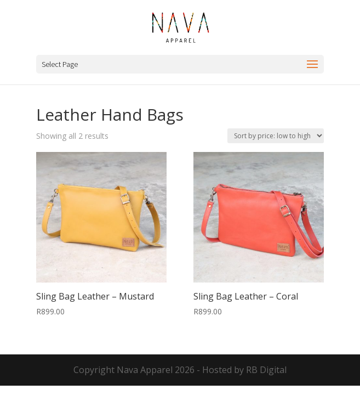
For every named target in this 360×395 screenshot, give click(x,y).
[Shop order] (275, 135)
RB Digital (266, 370)
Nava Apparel (145, 370)
